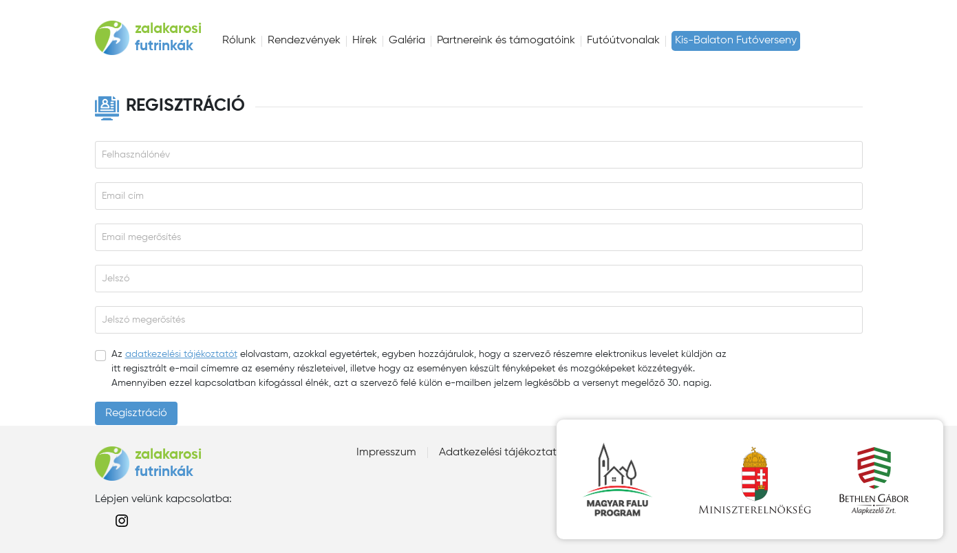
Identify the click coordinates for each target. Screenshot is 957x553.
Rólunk (239, 40)
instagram (122, 520)
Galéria (407, 40)
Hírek (364, 40)
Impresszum (386, 452)
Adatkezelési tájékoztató (501, 452)
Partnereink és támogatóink (506, 40)
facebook (100, 520)
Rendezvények (304, 40)
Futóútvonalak (623, 40)
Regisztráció (136, 413)
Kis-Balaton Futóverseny (736, 40)
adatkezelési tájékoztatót (181, 354)
